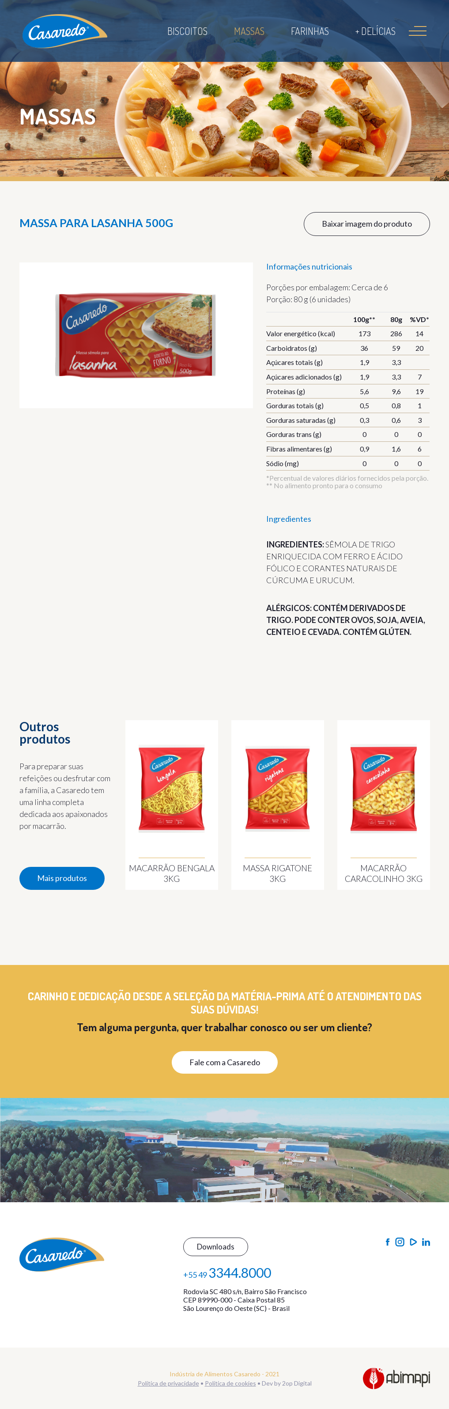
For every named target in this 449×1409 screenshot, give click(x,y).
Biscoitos (187, 31)
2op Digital (297, 1383)
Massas (249, 31)
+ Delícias (375, 31)
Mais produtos (62, 878)
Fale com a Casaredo (224, 1062)
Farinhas (310, 31)
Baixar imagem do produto (367, 223)
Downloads (215, 1246)
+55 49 (227, 1272)
